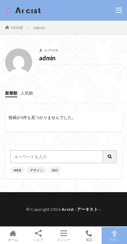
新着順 (11, 93)
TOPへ (114, 235)
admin (39, 27)
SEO (55, 170)
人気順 (27, 93)
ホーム (12, 235)
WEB (17, 170)
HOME (17, 27)
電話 (89, 235)
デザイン (36, 170)
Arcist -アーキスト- (81, 209)
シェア (38, 236)
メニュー (63, 235)
